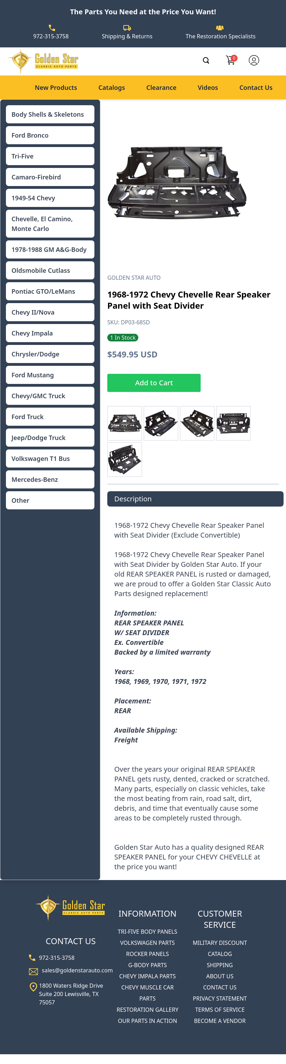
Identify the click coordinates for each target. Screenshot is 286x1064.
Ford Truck (27, 417)
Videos (208, 87)
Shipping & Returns (127, 36)
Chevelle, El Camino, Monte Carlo (42, 224)
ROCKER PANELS (147, 954)
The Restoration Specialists (221, 36)
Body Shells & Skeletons (47, 114)
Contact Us (255, 87)
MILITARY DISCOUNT (220, 943)
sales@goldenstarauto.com (77, 970)
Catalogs (112, 87)
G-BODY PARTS (147, 965)
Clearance (161, 87)
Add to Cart (154, 382)
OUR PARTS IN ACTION (147, 1021)
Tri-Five (22, 156)
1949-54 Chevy (33, 198)
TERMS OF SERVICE (220, 1009)
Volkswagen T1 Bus (40, 458)
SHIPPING (220, 965)
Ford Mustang (32, 375)
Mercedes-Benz (34, 479)
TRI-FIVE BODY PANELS (147, 931)
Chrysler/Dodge (35, 354)
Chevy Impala (32, 333)
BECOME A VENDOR (220, 1021)
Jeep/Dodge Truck (38, 437)
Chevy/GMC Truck (38, 396)
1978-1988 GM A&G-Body (49, 249)
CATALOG (220, 954)
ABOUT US (219, 976)
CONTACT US (220, 987)
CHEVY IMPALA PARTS (147, 976)
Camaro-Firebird (36, 177)
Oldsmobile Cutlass (40, 270)
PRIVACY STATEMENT (220, 998)
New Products (56, 87)
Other (20, 500)
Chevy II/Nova (32, 312)
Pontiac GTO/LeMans (43, 291)
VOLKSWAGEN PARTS (147, 943)
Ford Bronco (29, 135)
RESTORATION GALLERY (147, 1009)
